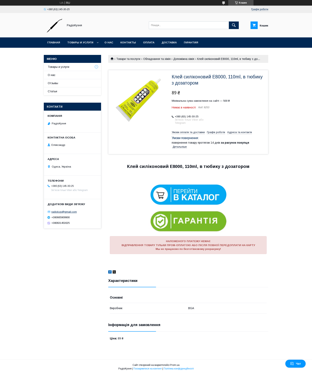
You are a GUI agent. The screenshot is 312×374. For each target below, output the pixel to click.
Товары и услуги (80, 42)
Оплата (148, 42)
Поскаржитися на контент (147, 368)
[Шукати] (234, 25)
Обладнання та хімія (157, 58)
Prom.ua (174, 365)
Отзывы (53, 83)
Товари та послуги (128, 58)
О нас (108, 42)
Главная (53, 42)
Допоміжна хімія (183, 58)
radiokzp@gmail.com (64, 211)
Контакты (128, 42)
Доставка (169, 42)
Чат (295, 363)
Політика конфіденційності (179, 368)
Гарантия (191, 42)
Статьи (52, 91)
